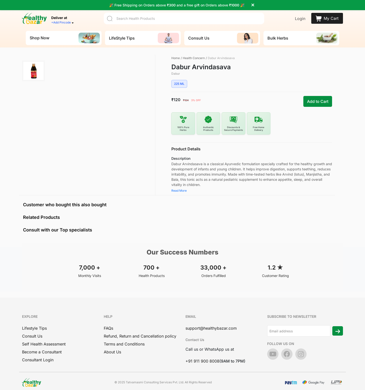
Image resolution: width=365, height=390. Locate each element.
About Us (112, 346)
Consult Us (32, 330)
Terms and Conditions (124, 338)
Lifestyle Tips (34, 322)
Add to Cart (317, 95)
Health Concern (194, 52)
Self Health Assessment (44, 338)
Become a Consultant (42, 346)
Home (175, 52)
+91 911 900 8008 (202, 355)
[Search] (184, 12)
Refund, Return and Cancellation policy (140, 330)
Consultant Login (37, 354)
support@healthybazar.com (211, 322)
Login (300, 12)
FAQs (108, 322)
